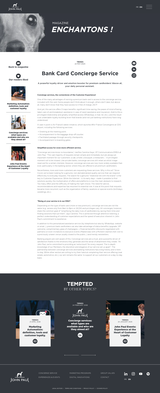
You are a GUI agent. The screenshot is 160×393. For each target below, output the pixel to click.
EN (141, 7)
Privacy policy (88, 388)
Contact (105, 377)
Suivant (88, 355)
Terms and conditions (73, 388)
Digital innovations (80, 377)
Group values (108, 373)
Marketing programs (80, 373)
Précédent (71, 355)
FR (137, 7)
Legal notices (57, 388)
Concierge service (48, 373)
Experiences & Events (49, 377)
